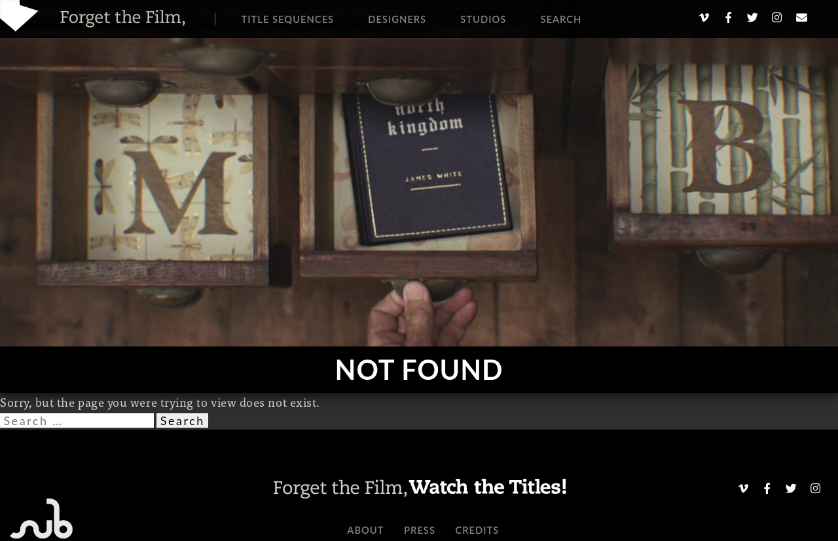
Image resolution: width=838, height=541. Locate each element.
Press (419, 530)
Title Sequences (288, 19)
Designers (397, 19)
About (365, 530)
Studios (483, 19)
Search (560, 19)
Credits (477, 530)
